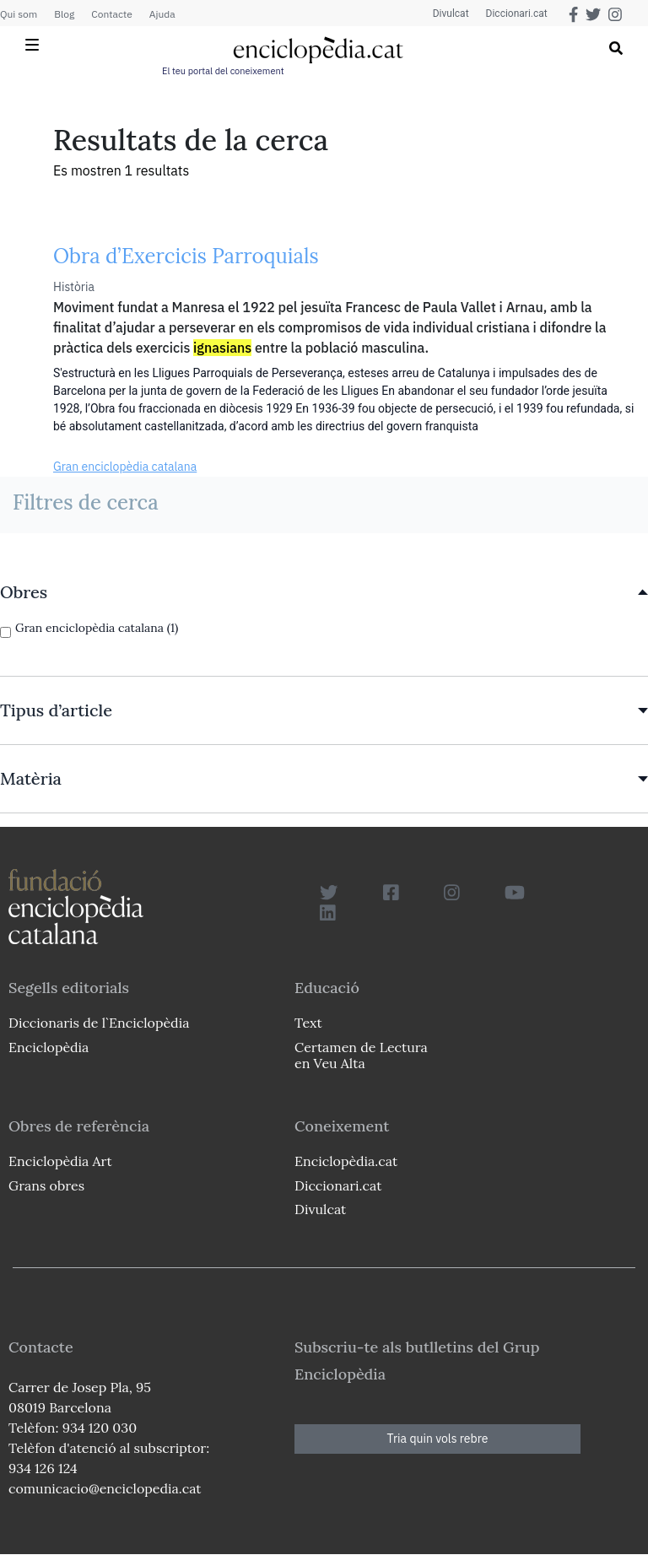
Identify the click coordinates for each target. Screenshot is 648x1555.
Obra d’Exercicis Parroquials (186, 256)
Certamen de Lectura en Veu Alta (361, 1055)
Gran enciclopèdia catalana (125, 466)
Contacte (111, 14)
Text (308, 1022)
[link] (324, 592)
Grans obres (46, 1185)
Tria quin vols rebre (438, 1438)
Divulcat (451, 13)
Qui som (18, 14)
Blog (64, 14)
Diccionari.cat (517, 13)
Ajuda (162, 14)
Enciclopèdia (48, 1047)
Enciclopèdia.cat (345, 1161)
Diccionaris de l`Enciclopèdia (98, 1022)
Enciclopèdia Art (60, 1161)
